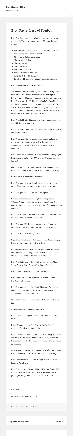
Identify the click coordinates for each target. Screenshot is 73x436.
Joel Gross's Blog (15, 7)
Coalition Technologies (31, 396)
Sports (36, 406)
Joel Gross (29, 406)
